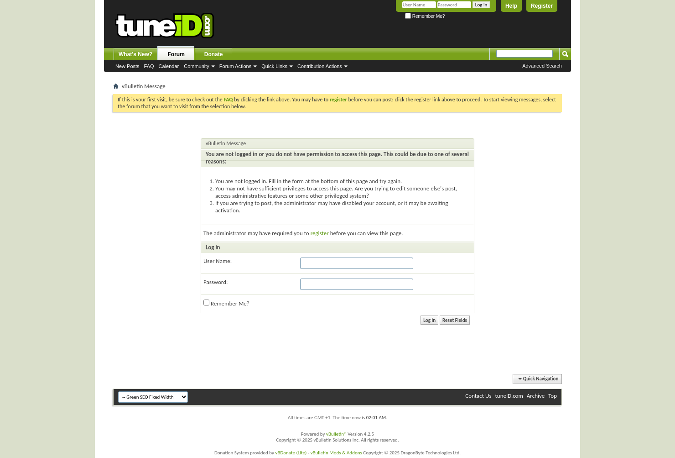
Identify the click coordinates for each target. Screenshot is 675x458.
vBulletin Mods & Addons (336, 453)
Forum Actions (235, 66)
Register (542, 6)
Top (552, 395)
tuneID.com (509, 395)
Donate (213, 54)
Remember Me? (425, 16)
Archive (536, 395)
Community (196, 66)
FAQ (149, 66)
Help (511, 6)
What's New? (135, 54)
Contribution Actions (319, 66)
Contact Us (478, 395)
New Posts (127, 66)
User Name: (217, 261)
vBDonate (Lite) (290, 453)
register (320, 233)
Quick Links (274, 66)
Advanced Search (542, 65)
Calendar (169, 66)
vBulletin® (336, 434)
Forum (176, 54)
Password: (215, 282)
